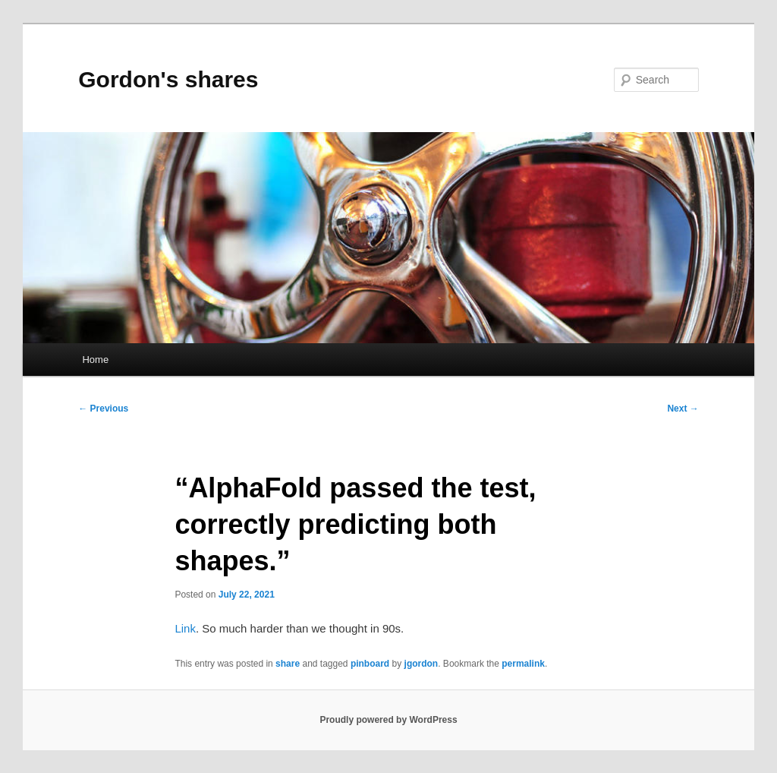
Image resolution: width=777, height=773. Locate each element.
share (287, 663)
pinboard (370, 663)
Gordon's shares (168, 79)
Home (95, 359)
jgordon (421, 663)
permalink (523, 663)
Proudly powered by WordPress (388, 720)
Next (682, 408)
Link (185, 628)
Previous (103, 408)
